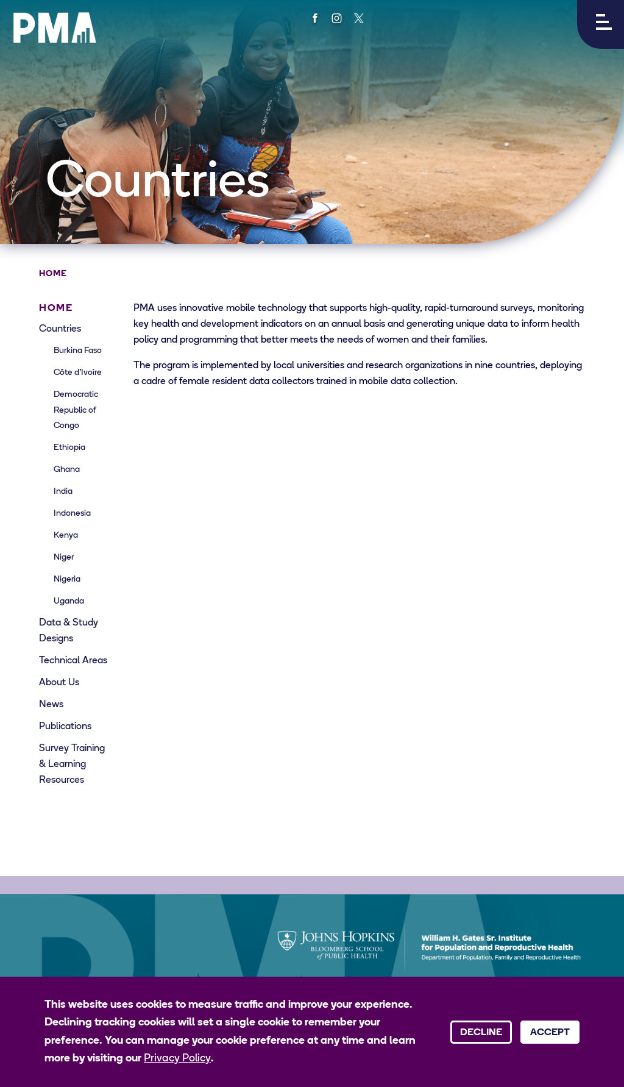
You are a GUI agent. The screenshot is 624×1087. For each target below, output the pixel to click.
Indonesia (72, 513)
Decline (481, 1033)
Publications (65, 727)
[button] (600, 24)
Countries (60, 329)
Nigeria (67, 579)
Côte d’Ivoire (78, 372)
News (51, 705)
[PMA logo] (54, 27)
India (63, 491)
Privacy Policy (177, 1058)
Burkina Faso (78, 350)
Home (53, 274)
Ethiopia (69, 447)
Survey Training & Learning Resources (72, 764)
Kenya (66, 535)
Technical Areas (73, 661)
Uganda (69, 601)
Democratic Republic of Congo (76, 410)
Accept (550, 1033)
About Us (59, 683)
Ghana (67, 469)
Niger (64, 557)
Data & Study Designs (68, 631)
